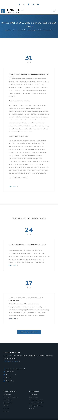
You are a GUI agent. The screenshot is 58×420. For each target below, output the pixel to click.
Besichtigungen (34, 391)
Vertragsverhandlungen (11, 397)
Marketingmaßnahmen (36, 406)
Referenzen (7, 394)
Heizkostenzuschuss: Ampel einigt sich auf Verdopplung (26, 299)
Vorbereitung (8, 400)
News (14, 30)
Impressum (9, 378)
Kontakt (31, 409)
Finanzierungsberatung (36, 400)
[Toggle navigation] (54, 11)
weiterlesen (12, 187)
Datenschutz (10, 381)
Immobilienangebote (10, 391)
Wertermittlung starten (11, 362)
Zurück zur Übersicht (29, 332)
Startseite (8, 30)
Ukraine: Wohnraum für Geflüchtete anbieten (27, 245)
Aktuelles (6, 406)
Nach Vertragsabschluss (36, 403)
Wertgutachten (8, 403)
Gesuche (6, 409)
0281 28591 (10, 372)
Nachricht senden (11, 375)
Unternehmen (33, 397)
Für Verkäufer (33, 394)
